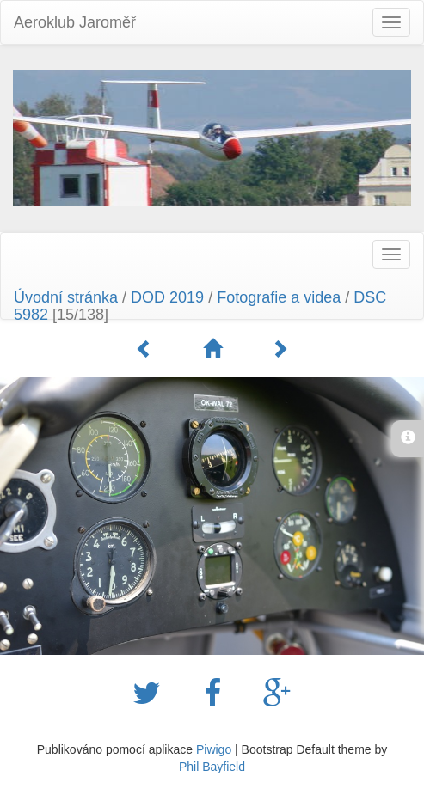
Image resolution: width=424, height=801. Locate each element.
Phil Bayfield (212, 766)
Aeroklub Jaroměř (75, 22)
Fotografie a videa (279, 297)
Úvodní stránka (66, 297)
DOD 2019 (169, 297)
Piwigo (213, 749)
